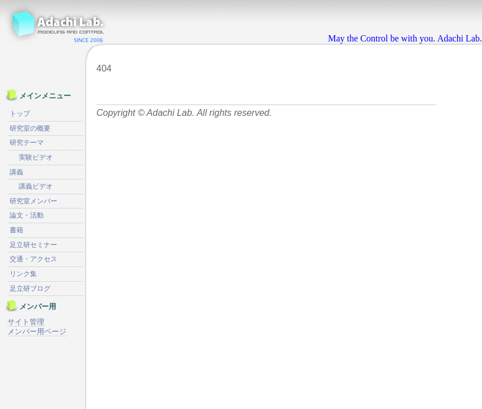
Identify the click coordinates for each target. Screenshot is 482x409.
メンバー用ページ (36, 331)
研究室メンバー (33, 201)
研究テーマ (27, 143)
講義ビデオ (36, 186)
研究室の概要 (30, 128)
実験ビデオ (36, 157)
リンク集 (23, 274)
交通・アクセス (33, 259)
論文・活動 (27, 215)
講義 (16, 172)
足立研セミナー (33, 245)
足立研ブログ (30, 289)
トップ (20, 114)
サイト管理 (25, 322)
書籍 (16, 230)
